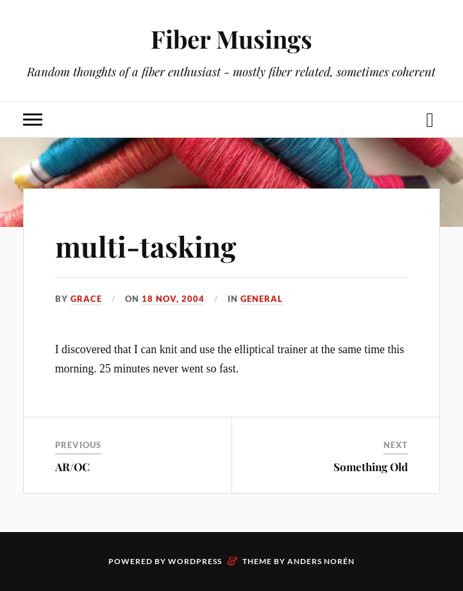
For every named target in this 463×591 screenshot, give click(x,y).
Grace (86, 299)
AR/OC (72, 467)
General (261, 299)
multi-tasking (145, 246)
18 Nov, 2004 (173, 299)
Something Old (370, 467)
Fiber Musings (231, 38)
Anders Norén (321, 561)
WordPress (195, 561)
